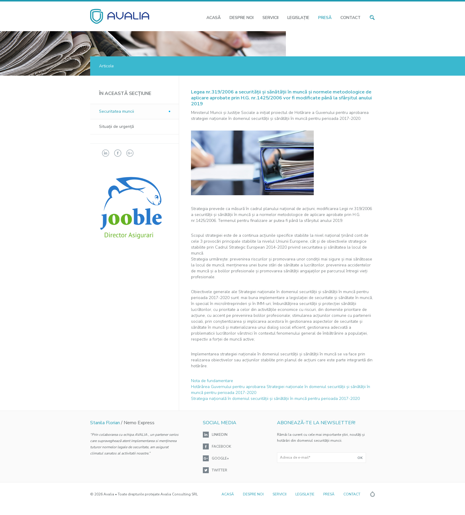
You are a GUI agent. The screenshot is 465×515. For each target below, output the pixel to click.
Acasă (213, 17)
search (372, 17)
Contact (350, 17)
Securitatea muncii (116, 111)
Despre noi (242, 17)
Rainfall (372, 494)
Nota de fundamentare (212, 381)
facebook (117, 153)
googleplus (129, 153)
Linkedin (219, 434)
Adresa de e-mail (295, 457)
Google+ (220, 458)
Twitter (219, 470)
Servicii (270, 17)
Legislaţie (298, 17)
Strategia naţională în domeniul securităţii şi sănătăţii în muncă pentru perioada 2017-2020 (275, 398)
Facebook (221, 446)
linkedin (105, 153)
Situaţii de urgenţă (116, 126)
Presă (325, 17)
